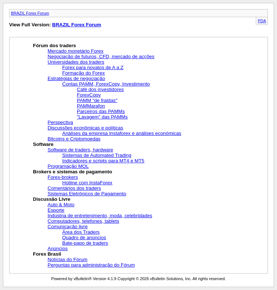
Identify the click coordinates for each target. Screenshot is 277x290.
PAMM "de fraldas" (97, 100)
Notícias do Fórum (67, 259)
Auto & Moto (61, 204)
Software (43, 144)
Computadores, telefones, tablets (83, 221)
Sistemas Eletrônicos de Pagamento (87, 193)
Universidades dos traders (76, 62)
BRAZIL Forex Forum (30, 13)
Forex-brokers (63, 177)
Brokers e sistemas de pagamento (72, 171)
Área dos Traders (81, 232)
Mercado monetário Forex (76, 51)
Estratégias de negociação (76, 78)
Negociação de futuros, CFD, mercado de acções (101, 56)
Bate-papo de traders (85, 243)
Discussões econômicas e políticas (85, 128)
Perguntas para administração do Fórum (91, 265)
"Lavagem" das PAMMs (102, 117)
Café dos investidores (100, 89)
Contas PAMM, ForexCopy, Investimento (106, 84)
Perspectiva (60, 122)
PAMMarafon (91, 106)
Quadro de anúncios (84, 237)
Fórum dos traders (54, 45)
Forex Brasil (47, 254)
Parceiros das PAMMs (101, 111)
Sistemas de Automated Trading (96, 155)
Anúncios (58, 248)
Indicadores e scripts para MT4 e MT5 (103, 160)
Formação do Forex (83, 73)
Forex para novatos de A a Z (92, 67)
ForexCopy (89, 95)
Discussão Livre (51, 199)
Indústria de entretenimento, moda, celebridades (100, 215)
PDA (262, 21)
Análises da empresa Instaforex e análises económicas (121, 133)
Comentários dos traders (74, 188)
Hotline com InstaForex (87, 182)
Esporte (56, 210)
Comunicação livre (68, 226)
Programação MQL (68, 166)
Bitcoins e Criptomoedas (74, 139)
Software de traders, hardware (80, 149)
